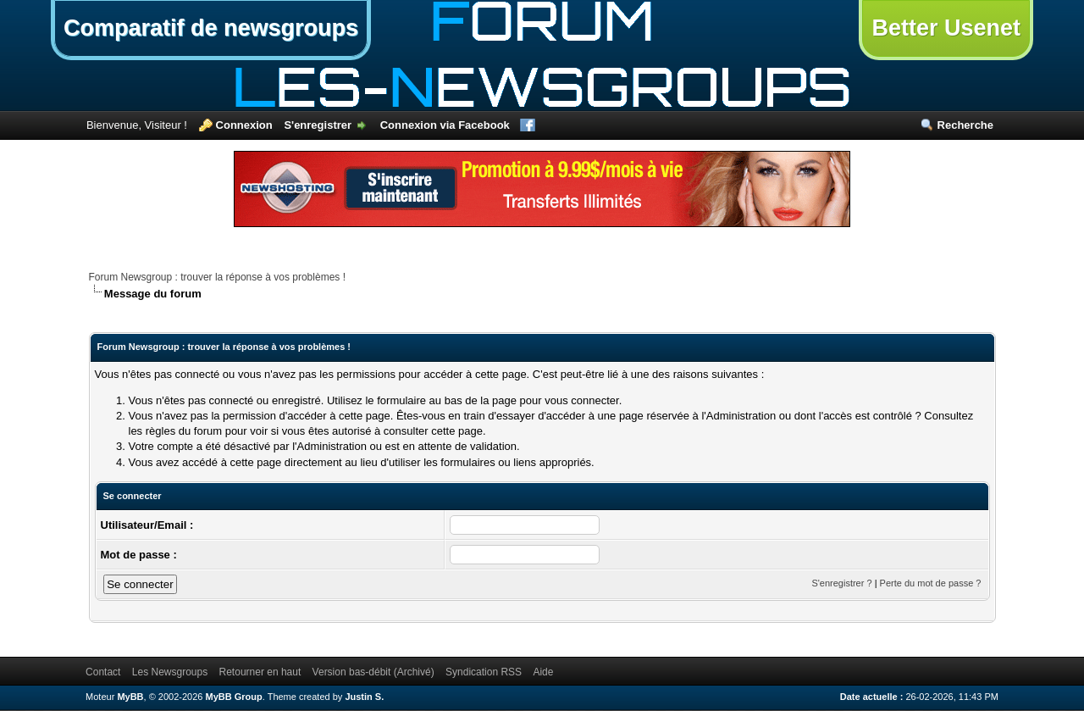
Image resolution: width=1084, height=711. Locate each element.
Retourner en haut (260, 672)
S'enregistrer (317, 125)
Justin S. (364, 697)
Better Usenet (945, 28)
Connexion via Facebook (445, 125)
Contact (103, 672)
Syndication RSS (483, 672)
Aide (543, 672)
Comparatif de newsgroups (211, 28)
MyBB (130, 697)
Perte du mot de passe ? (931, 583)
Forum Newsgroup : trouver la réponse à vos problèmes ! (217, 277)
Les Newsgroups (169, 672)
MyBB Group (234, 697)
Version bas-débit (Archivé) (373, 672)
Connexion (244, 125)
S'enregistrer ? (841, 583)
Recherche (965, 125)
